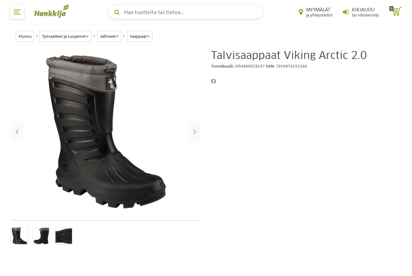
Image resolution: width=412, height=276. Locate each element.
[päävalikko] (17, 12)
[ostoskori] (395, 12)
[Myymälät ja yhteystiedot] (315, 12)
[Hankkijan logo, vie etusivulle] (53, 11)
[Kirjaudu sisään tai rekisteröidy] (361, 12)
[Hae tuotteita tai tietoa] (185, 12)
